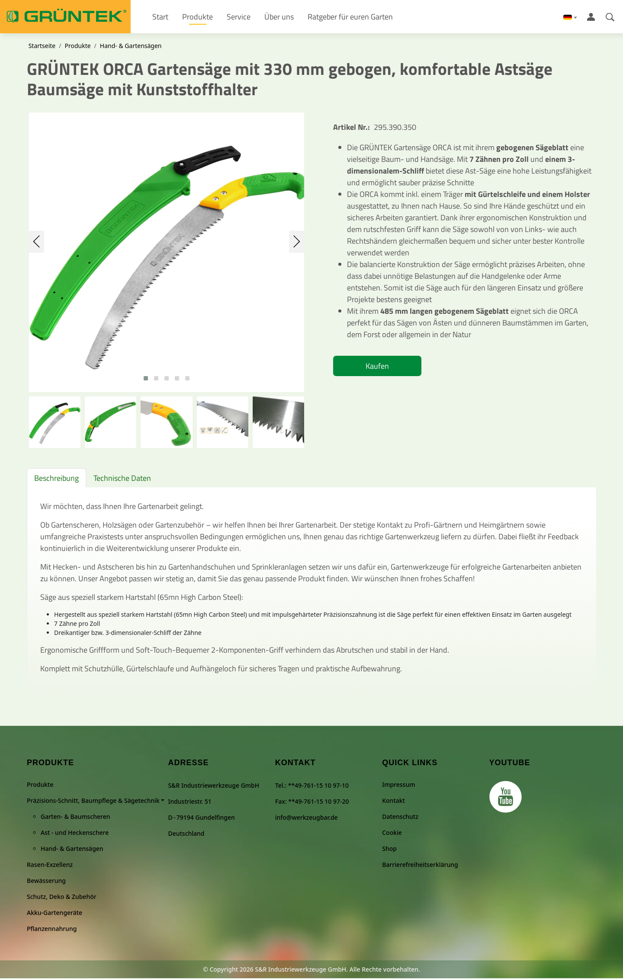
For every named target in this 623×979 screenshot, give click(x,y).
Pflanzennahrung (52, 929)
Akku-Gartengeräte (54, 913)
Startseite (42, 47)
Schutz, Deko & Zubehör (61, 897)
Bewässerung (46, 881)
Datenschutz (400, 817)
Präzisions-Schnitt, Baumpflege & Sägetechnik (93, 801)
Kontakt (393, 801)
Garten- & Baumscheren (75, 817)
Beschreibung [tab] (56, 479)
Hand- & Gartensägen (131, 47)
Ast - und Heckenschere (75, 833)
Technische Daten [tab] (122, 479)
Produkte (77, 47)
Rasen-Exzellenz (50, 865)
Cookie (392, 833)
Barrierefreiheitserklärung (420, 865)
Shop (389, 849)
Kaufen (377, 367)
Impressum (398, 785)
